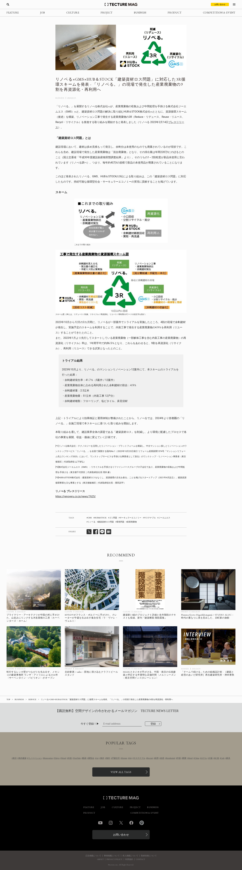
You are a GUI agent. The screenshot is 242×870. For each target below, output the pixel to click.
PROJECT (107, 12)
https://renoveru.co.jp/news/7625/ (75, 496)
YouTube (77, 758)
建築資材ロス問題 (106, 522)
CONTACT (140, 859)
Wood (63, 758)
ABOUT (100, 859)
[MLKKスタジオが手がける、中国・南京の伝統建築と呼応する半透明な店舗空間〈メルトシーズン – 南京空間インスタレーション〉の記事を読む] (150, 646)
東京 (15, 758)
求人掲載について (130, 856)
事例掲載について (112, 856)
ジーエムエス (164, 518)
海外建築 (22, 758)
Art (97, 758)
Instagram (110, 822)
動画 (84, 758)
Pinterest (141, 822)
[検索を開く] (8, 4)
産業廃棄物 (132, 522)
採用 (157, 758)
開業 (184, 758)
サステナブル (150, 518)
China (196, 758)
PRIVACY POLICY (114, 859)
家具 (228, 758)
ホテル (204, 758)
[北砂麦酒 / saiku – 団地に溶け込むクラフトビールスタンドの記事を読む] (92, 646)
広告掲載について (93, 856)
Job (130, 758)
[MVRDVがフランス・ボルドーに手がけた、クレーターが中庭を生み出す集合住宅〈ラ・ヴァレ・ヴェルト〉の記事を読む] (92, 589)
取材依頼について (149, 856)
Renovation (48, 758)
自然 (162, 758)
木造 (70, 758)
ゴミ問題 (113, 518)
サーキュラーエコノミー (130, 518)
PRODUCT (175, 12)
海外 (102, 758)
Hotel (190, 758)
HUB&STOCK (100, 518)
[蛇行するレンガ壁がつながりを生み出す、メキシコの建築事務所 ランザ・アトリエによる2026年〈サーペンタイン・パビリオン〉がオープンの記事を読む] (34, 646)
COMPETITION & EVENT (219, 12)
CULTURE (72, 12)
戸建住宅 (116, 758)
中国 (179, 758)
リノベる (91, 522)
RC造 (216, 758)
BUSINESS (140, 12)
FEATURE (13, 12)
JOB (42, 12)
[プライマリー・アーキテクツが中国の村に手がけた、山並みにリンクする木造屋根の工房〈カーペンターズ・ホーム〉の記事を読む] (34, 589)
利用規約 (129, 859)
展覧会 (91, 758)
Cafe (223, 758)
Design (124, 758)
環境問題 (120, 522)
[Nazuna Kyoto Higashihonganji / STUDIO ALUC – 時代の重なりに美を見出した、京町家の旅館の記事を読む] (208, 589)
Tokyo (57, 758)
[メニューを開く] (234, 4)
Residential (170, 758)
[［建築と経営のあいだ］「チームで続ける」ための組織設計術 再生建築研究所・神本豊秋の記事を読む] (208, 646)
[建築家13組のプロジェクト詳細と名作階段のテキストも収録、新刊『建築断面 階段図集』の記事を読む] (150, 589)
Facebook (131, 822)
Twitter (121, 822)
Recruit (150, 758)
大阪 (211, 758)
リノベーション (35, 758)
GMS (90, 518)
